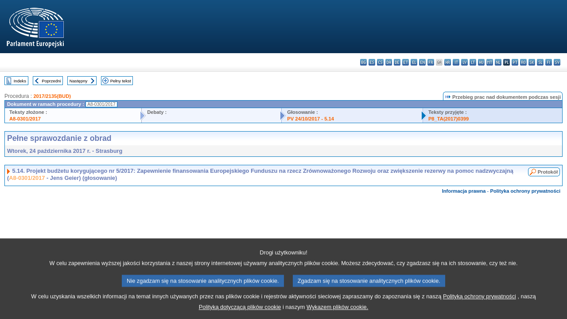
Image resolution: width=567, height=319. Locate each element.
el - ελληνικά (414, 62)
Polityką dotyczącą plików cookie (240, 312)
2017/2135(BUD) (52, 96)
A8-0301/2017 (25, 118)
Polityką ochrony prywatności (479, 302)
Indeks (20, 80)
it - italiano (456, 62)
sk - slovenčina (531, 62)
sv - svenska (557, 62)
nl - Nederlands (498, 62)
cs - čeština (380, 62)
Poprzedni (51, 80)
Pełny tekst (120, 80)
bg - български (363, 62)
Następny (79, 80)
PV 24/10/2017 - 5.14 (310, 118)
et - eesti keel (405, 62)
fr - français (430, 62)
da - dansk (388, 62)
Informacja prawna (464, 191)
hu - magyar (481, 62)
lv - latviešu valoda (464, 62)
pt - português (515, 62)
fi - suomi (548, 62)
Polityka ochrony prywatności (525, 191)
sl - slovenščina (540, 62)
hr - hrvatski (447, 62)
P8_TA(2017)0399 (448, 118)
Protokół (548, 172)
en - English (422, 62)
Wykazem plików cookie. (337, 312)
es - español (372, 62)
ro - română (523, 62)
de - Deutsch (397, 62)
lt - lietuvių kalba (473, 62)
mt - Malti (489, 62)
